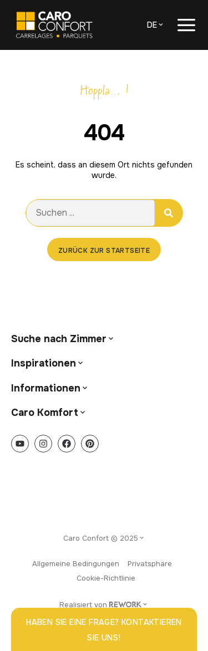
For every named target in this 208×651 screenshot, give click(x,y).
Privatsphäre (150, 563)
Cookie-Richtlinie (106, 578)
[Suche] (168, 213)
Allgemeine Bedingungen (75, 563)
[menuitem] (155, 25)
